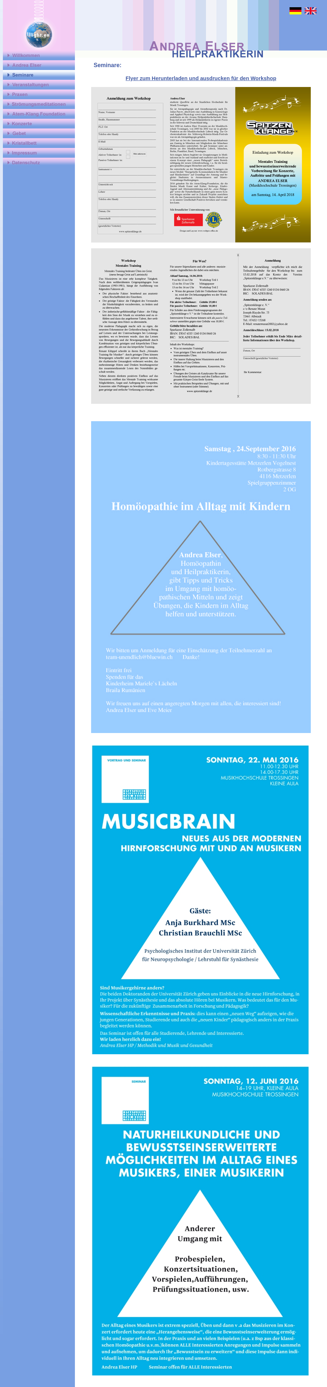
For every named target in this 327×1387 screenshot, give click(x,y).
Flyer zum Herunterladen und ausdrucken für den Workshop (201, 78)
